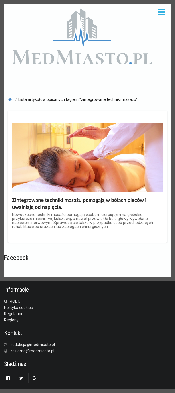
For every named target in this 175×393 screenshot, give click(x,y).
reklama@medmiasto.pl (32, 351)
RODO (12, 301)
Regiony (11, 320)
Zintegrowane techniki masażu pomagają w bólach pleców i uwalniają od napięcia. (79, 203)
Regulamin (13, 313)
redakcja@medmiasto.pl (33, 344)
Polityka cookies (18, 307)
